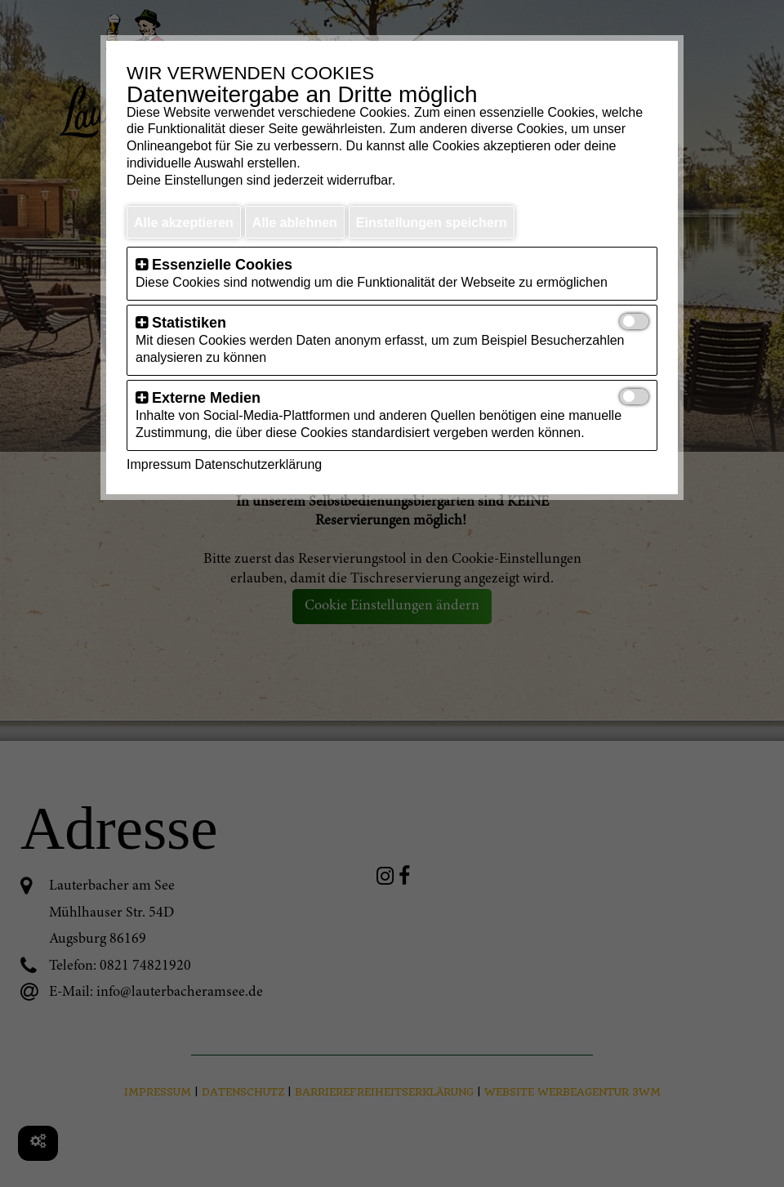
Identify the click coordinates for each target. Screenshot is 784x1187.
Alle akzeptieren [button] (184, 223)
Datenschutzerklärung (259, 464)
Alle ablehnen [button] (294, 223)
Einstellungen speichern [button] (431, 223)
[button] (142, 265)
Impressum (159, 464)
